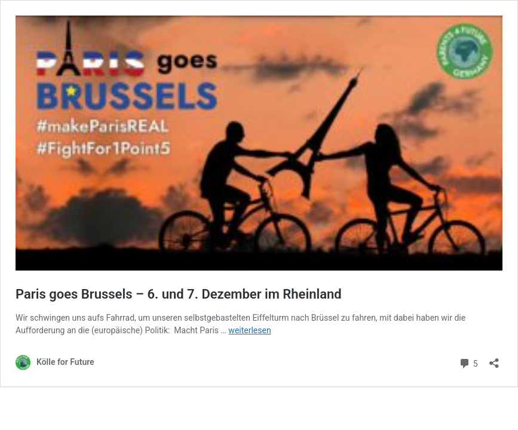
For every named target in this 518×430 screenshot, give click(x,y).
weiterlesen (249, 330)
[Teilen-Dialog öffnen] (494, 359)
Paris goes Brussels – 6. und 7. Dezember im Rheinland (179, 294)
